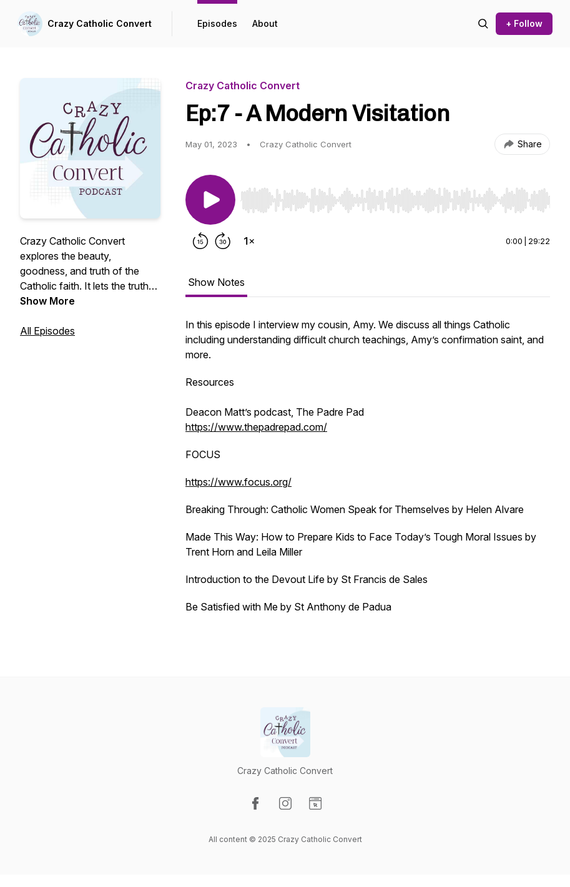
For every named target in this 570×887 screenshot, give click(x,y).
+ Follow (524, 23)
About (265, 23)
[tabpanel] (367, 472)
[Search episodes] (483, 23)
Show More (47, 301)
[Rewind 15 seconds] (200, 241)
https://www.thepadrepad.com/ (256, 427)
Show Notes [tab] (216, 282)
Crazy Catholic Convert (99, 23)
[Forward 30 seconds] (223, 241)
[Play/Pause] (210, 200)
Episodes (217, 23)
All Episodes (47, 331)
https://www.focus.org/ (238, 482)
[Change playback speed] (249, 241)
